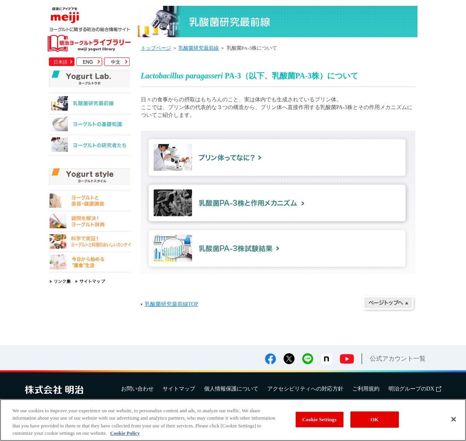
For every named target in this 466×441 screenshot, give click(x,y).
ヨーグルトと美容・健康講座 (90, 201)
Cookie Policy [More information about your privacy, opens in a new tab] (125, 433)
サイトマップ (179, 389)
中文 (115, 62)
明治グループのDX (414, 389)
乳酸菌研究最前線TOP (171, 304)
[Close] (453, 419)
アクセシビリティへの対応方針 (305, 389)
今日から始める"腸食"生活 (90, 263)
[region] (233, 420)
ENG (88, 62)
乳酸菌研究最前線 (90, 105)
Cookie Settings (319, 419)
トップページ (156, 48)
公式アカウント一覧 (398, 358)
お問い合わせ (137, 389)
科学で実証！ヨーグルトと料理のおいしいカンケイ (90, 243)
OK (374, 419)
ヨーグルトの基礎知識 (90, 126)
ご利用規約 (365, 389)
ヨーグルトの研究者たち (90, 146)
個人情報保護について (231, 389)
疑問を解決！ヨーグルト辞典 (90, 222)
